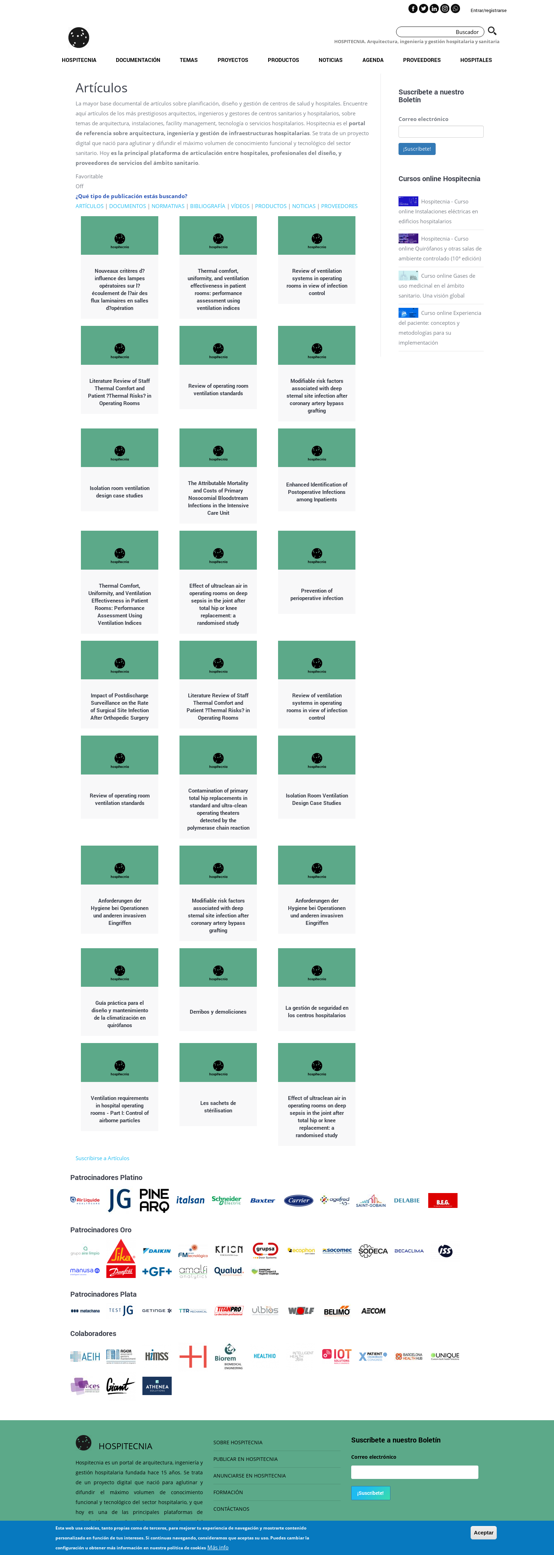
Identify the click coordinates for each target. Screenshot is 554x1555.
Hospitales (476, 59)
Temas (189, 59)
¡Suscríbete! (417, 148)
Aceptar (484, 1536)
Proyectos (233, 59)
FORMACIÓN (228, 1492)
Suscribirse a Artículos (102, 1158)
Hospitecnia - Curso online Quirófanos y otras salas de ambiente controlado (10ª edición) (440, 248)
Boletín (410, 99)
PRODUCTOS (271, 205)
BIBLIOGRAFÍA (207, 205)
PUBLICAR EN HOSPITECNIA (245, 1459)
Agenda (373, 59)
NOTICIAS (304, 205)
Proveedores (422, 59)
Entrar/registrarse (489, 10)
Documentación (138, 59)
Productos (283, 59)
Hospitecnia (79, 59)
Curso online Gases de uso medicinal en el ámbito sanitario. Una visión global (437, 285)
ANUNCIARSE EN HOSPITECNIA (249, 1475)
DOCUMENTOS (127, 205)
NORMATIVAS (168, 205)
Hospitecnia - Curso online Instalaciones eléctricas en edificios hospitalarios (438, 211)
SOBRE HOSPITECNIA (238, 1442)
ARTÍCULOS (90, 205)
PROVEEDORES (339, 205)
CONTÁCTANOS (231, 1508)
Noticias (331, 59)
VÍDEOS (240, 205)
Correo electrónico (423, 118)
